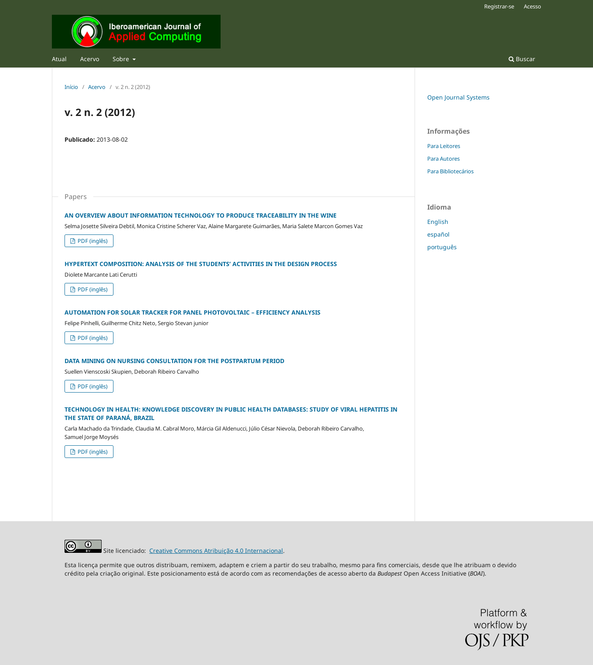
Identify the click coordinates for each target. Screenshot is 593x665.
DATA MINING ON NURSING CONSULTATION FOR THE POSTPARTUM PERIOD (174, 361)
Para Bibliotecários (450, 171)
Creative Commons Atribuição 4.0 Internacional (216, 551)
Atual (59, 59)
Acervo (89, 59)
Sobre (122, 59)
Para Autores (443, 158)
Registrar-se (499, 6)
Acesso (532, 6)
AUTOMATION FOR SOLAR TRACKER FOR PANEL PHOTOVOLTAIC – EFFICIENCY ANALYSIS (193, 312)
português (442, 247)
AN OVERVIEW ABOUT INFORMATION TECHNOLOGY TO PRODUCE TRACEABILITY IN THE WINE (201, 215)
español (438, 234)
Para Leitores (443, 146)
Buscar (522, 59)
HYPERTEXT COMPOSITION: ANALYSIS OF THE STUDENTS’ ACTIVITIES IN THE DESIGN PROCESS (201, 264)
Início (71, 87)
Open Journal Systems (458, 97)
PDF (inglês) (92, 241)
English (437, 222)
